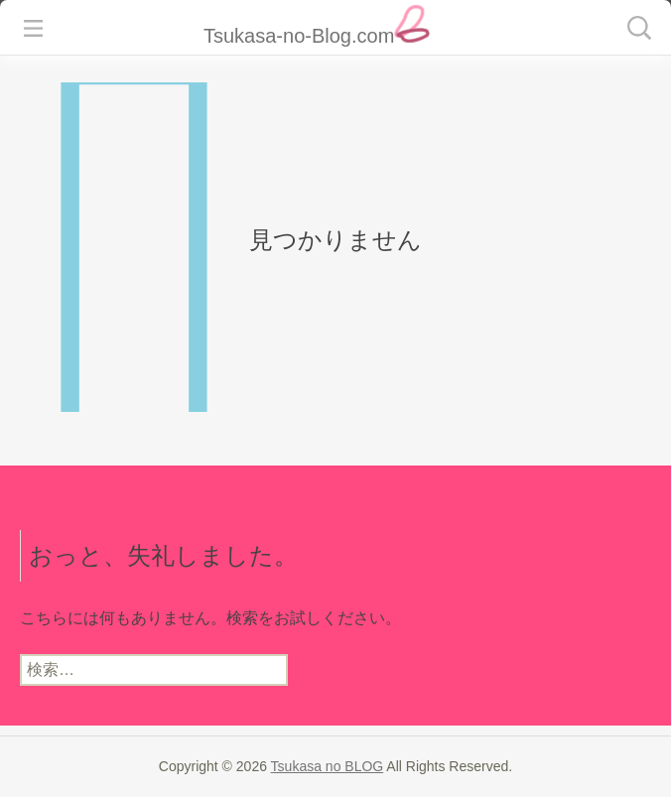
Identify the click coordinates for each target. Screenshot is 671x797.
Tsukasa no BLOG (327, 766)
